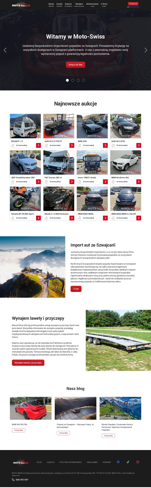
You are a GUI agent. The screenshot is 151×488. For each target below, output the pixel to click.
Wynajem (80, 5)
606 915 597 (22, 480)
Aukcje (52, 5)
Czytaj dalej (18, 431)
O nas (76, 289)
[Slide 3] (83, 81)
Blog (39, 463)
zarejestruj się (134, 7)
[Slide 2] (78, 81)
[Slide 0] (67, 81)
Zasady (60, 5)
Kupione (69, 5)
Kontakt (107, 463)
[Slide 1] (72, 81)
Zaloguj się (133, 4)
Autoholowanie (93, 5)
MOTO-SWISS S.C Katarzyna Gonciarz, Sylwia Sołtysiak (32, 474)
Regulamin (92, 463)
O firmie (105, 5)
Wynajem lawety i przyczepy (28, 363)
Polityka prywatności (71, 463)
